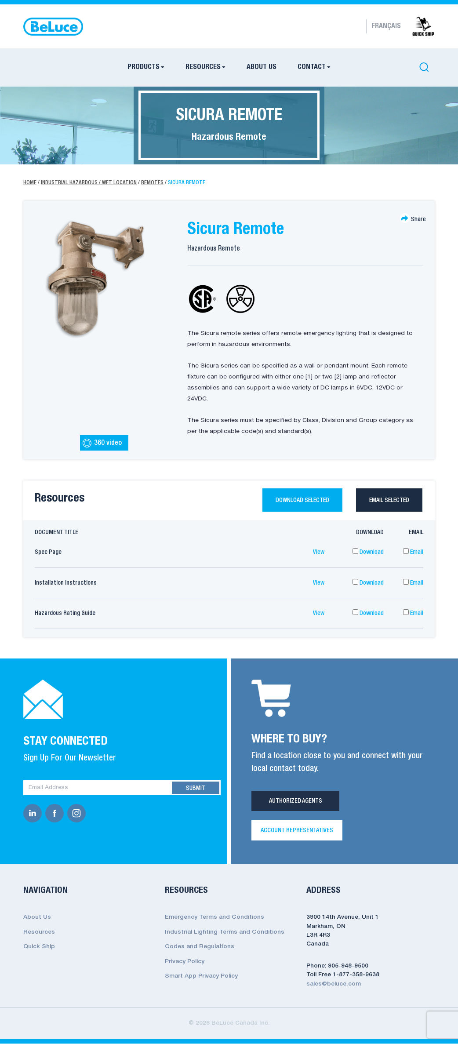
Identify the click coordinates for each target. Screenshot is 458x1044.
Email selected (388, 500)
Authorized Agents (295, 801)
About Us (261, 67)
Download (368, 552)
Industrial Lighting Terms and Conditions (224, 932)
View (318, 552)
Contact (312, 67)
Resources (203, 67)
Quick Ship (39, 946)
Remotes (152, 182)
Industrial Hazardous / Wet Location (89, 182)
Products (143, 67)
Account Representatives (297, 831)
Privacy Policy (184, 960)
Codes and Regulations (199, 946)
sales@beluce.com (333, 984)
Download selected (296, 500)
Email (413, 552)
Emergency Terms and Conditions (214, 917)
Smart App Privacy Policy (201, 974)
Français (386, 26)
